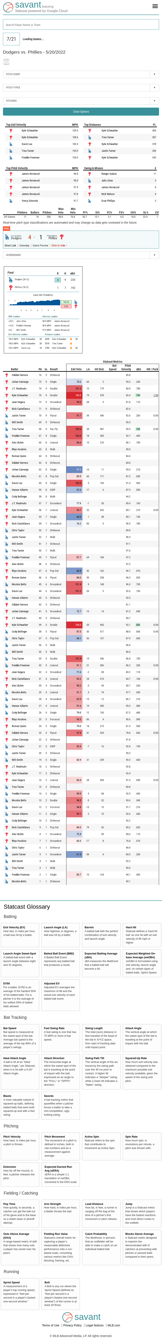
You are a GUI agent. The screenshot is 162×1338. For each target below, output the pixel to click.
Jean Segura (18, 402)
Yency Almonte (30, 200)
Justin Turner (109, 150)
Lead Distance (94, 1204)
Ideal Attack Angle (14, 1058)
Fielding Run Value (56, 1234)
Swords (49, 1096)
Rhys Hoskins (19, 449)
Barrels (89, 927)
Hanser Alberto (20, 489)
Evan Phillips (108, 200)
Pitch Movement (55, 1136)
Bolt (47, 1282)
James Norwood (30, 173)
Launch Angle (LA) (55, 927)
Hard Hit (131, 927)
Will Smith (17, 422)
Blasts (7, 1096)
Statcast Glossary (27, 906)
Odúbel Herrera (20, 375)
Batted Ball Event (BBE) (59, 953)
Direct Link (11, 245)
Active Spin (92, 1136)
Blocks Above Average (139, 1234)
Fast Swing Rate (54, 1028)
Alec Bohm (18, 442)
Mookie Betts (19, 476)
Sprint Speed (11, 1282)
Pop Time (9, 1204)
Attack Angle (133, 1028)
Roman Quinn (19, 456)
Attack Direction (54, 1058)
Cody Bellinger (19, 496)
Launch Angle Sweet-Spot (19, 953)
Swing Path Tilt (94, 1058)
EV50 (6, 983)
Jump (128, 1204)
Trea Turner (28, 150)
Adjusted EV (51, 983)
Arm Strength (52, 1204)
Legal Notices (95, 1325)
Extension (9, 1166)
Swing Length (94, 1028)
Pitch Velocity (12, 1136)
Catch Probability (96, 1234)
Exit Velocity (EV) (14, 927)
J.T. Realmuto (19, 388)
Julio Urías (107, 180)
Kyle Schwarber (30, 130)
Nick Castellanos (21, 408)
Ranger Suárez (109, 173)
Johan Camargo (20, 381)
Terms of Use (51, 1325)
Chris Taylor (18, 530)
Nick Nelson (108, 194)
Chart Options (81, 111)
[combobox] (81, 24)
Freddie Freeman (30, 157)
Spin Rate (131, 1136)
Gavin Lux (27, 144)
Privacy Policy (72, 1325)
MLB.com (114, 1325)
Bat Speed (9, 1028)
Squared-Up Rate (136, 1058)
